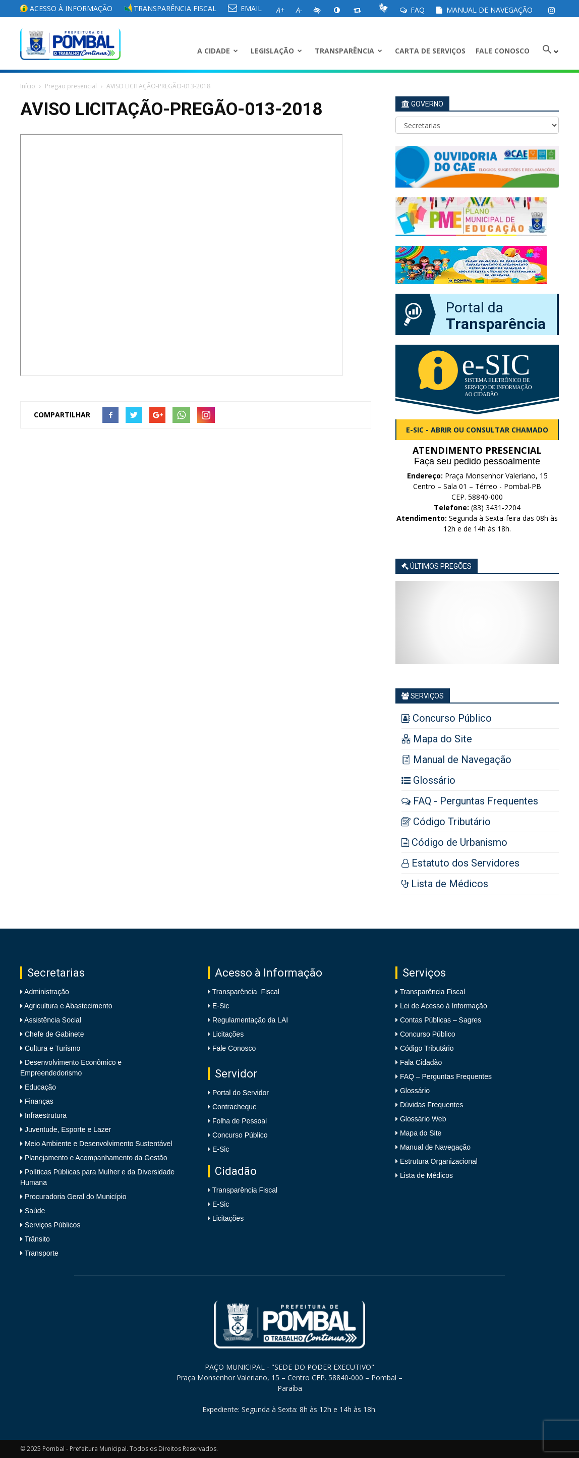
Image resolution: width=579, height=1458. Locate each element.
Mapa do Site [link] (421, 1133)
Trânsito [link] (36, 1239)
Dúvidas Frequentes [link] (431, 1105)
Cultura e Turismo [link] (51, 1048)
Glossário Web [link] (423, 1119)
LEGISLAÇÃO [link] (276, 51)
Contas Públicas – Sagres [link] (440, 1020)
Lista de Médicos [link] (426, 1175)
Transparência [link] (348, 51)
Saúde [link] (34, 1211)
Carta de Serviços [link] (430, 51)
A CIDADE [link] (217, 51)
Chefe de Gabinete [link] (53, 1034)
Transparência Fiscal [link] (170, 8)
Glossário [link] (415, 1091)
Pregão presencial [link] (71, 86)
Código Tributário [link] (427, 1048)
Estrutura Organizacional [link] (439, 1161)
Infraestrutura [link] (45, 1115)
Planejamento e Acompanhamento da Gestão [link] (95, 1158)
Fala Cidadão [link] (421, 1062)
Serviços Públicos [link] (51, 1225)
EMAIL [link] (245, 8)
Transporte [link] (41, 1253)
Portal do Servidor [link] (240, 1093)
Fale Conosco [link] (503, 51)
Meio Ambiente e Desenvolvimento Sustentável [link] (97, 1144)
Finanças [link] (38, 1101)
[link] (551, 10)
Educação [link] (39, 1087)
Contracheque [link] (234, 1107)
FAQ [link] (412, 10)
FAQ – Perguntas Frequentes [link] (446, 1076)
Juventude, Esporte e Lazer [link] (67, 1129)
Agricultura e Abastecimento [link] (67, 1006)
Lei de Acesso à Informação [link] (443, 1006)
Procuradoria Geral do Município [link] (76, 1197)
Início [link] (27, 86)
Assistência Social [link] (52, 1020)
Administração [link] (46, 992)
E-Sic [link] (220, 1006)
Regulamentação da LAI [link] (250, 1020)
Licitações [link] (228, 1034)
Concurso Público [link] (240, 1135)
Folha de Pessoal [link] (239, 1121)
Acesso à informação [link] (66, 8)
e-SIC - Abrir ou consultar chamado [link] (477, 430)
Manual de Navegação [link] (484, 10)
